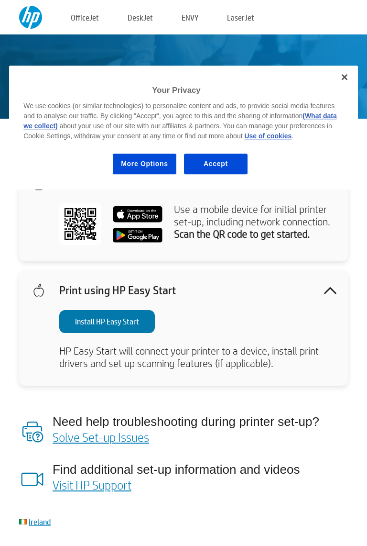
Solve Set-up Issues (101, 437)
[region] (183, 127)
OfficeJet (85, 17)
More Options (144, 163)
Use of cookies (267, 136)
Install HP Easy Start (107, 321)
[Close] (344, 77)
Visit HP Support (92, 484)
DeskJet (140, 17)
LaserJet (240, 17)
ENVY (190, 17)
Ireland (40, 521)
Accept (216, 163)
